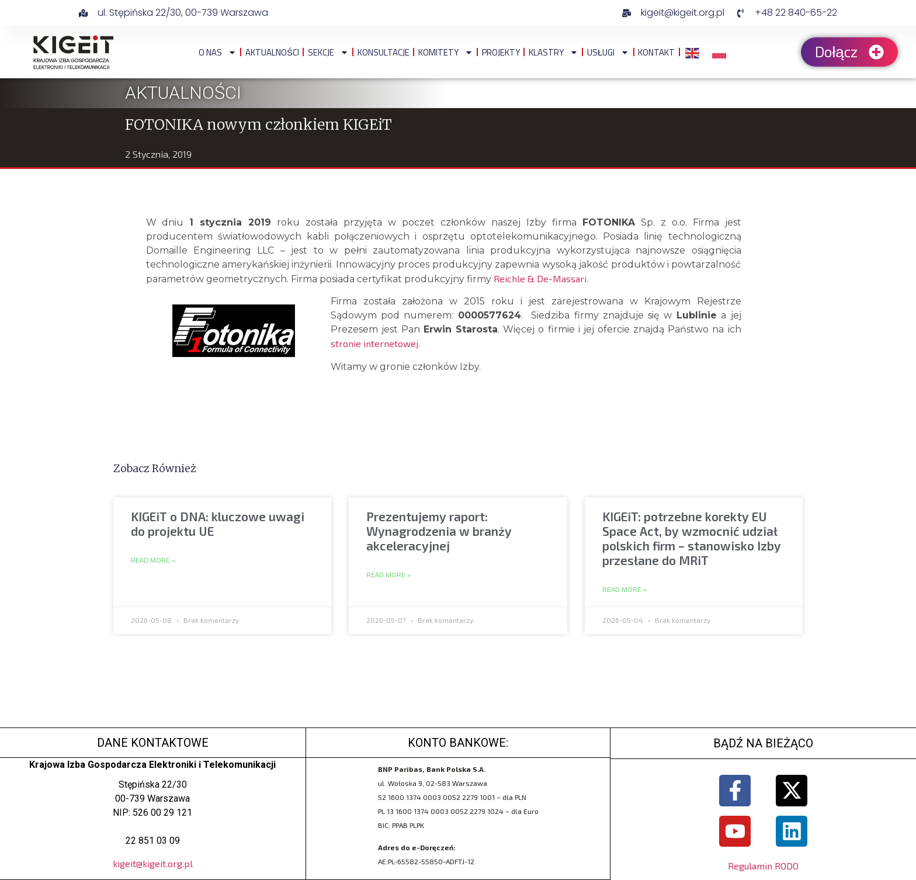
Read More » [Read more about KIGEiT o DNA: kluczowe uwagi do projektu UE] (153, 560)
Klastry (553, 52)
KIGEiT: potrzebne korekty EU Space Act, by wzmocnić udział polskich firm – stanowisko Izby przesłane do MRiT (691, 538)
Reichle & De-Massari (540, 278)
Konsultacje (384, 52)
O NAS (218, 52)
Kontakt (656, 52)
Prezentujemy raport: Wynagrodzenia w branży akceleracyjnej (439, 531)
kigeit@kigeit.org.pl (153, 863)
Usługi (608, 52)
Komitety (445, 52)
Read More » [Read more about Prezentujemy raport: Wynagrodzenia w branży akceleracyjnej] (388, 575)
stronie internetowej (374, 343)
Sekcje (328, 52)
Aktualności (272, 52)
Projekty (501, 52)
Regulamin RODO (763, 865)
